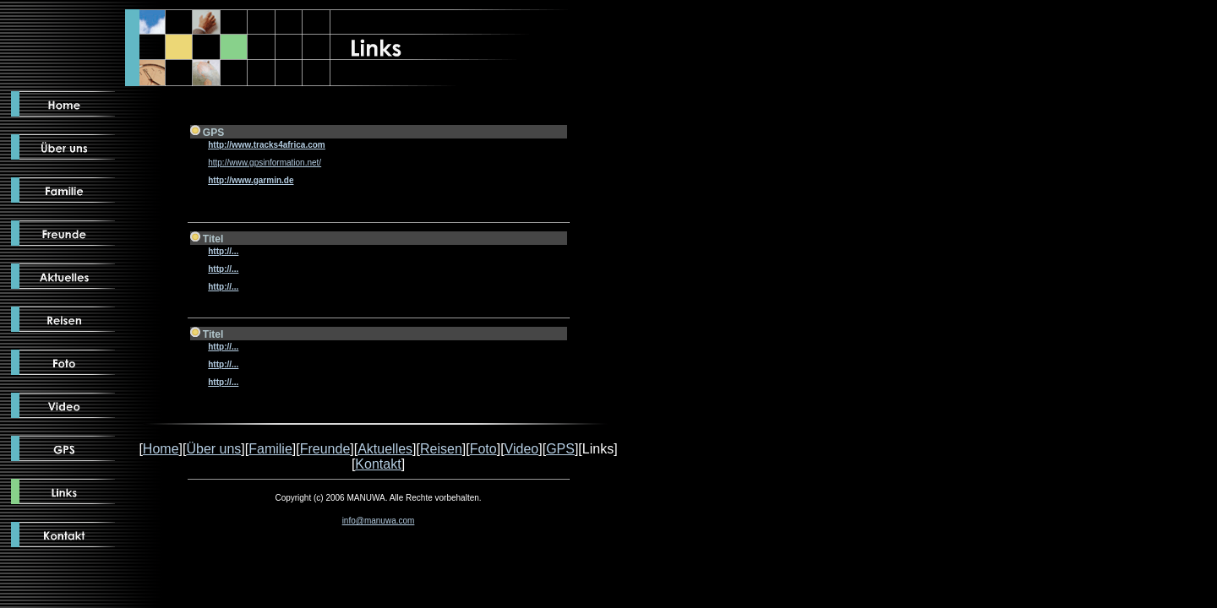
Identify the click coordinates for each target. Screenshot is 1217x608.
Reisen (441, 449)
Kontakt (378, 464)
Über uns (213, 449)
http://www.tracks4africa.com (266, 144)
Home (161, 449)
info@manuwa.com (378, 520)
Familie (270, 449)
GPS (560, 449)
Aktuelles (384, 449)
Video (522, 449)
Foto (483, 449)
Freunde (325, 449)
